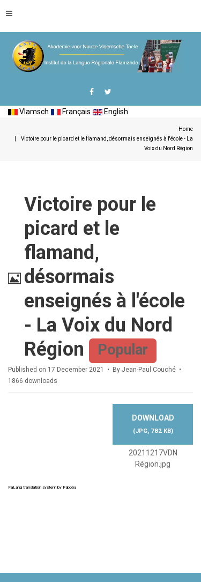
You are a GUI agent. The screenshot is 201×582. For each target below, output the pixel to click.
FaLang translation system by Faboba (42, 487)
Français (71, 111)
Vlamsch (28, 111)
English (110, 111)
